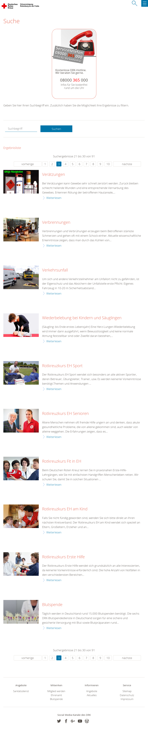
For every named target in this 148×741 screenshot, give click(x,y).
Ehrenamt (56, 695)
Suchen (56, 129)
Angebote (91, 691)
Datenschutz (127, 695)
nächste (127, 164)
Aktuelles (92, 695)
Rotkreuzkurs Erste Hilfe (63, 556)
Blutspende (52, 604)
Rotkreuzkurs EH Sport (62, 365)
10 (108, 164)
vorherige (27, 164)
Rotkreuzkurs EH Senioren (65, 413)
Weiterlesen (53, 198)
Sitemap (127, 691)
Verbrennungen (56, 222)
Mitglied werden (56, 691)
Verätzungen (53, 174)
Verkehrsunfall (55, 270)
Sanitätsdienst (21, 691)
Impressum (127, 699)
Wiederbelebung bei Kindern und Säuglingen (81, 317)
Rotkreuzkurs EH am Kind (64, 509)
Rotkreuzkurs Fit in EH (61, 461)
